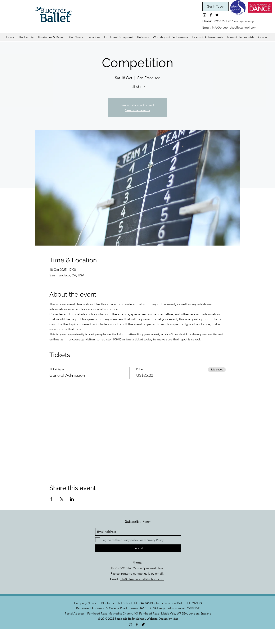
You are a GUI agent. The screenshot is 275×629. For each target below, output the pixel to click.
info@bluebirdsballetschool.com (234, 27)
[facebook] (211, 15)
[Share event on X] (62, 499)
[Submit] (138, 548)
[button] (51, 37)
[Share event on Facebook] (51, 499)
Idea (175, 619)
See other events (137, 110)
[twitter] (217, 15)
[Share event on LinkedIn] (72, 499)
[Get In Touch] (215, 6)
